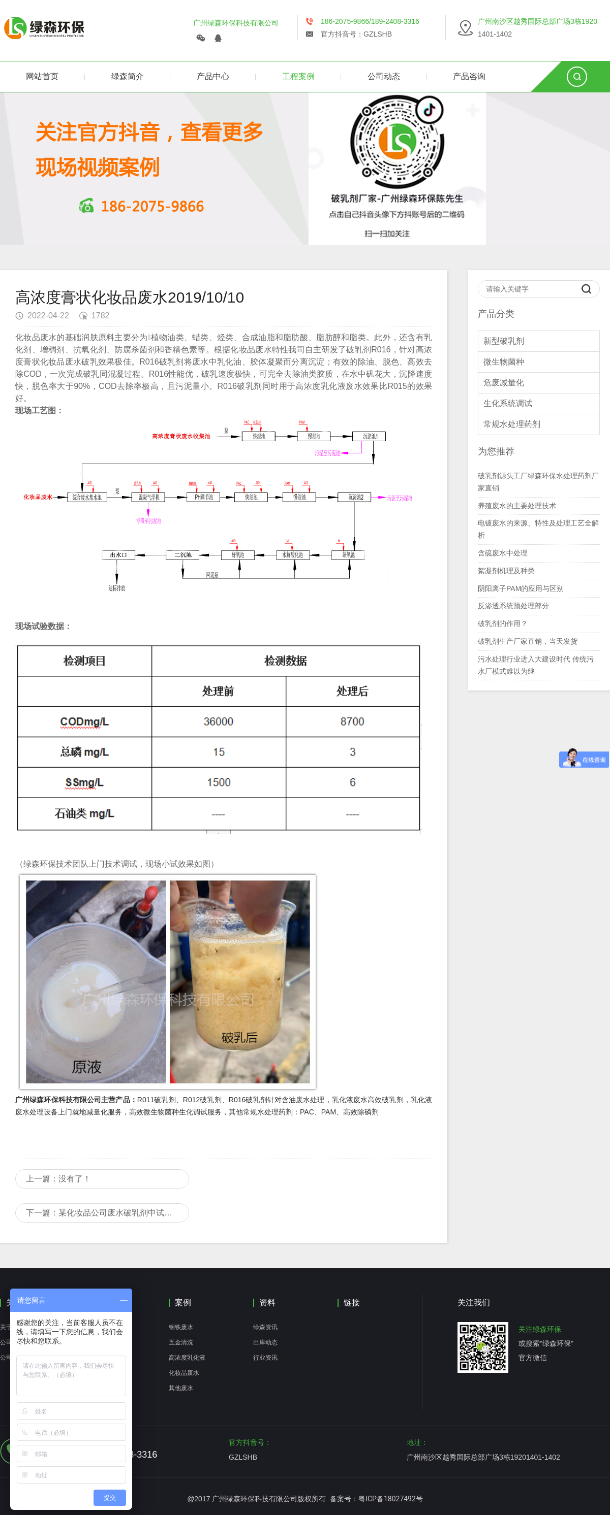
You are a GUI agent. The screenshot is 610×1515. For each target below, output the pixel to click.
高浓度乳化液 (187, 1357)
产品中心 (213, 76)
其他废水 (181, 1388)
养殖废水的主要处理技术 (517, 506)
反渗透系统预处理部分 (513, 606)
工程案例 (298, 76)
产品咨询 (469, 76)
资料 (267, 1303)
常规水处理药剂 (511, 424)
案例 (183, 1303)
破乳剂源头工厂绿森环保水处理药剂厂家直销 (538, 482)
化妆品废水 (184, 1372)
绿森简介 (127, 76)
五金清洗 (181, 1342)
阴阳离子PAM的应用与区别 (521, 588)
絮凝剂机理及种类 (506, 571)
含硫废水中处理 (503, 553)
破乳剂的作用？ (503, 623)
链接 (352, 1303)
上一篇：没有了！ (58, 1178)
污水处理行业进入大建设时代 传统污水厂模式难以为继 (536, 665)
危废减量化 (503, 382)
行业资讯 (265, 1357)
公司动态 (384, 76)
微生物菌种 (503, 361)
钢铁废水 (181, 1327)
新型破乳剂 (503, 341)
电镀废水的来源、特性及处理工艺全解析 (538, 529)
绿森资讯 (265, 1327)
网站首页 (42, 76)
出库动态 (265, 1342)
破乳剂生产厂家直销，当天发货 (527, 641)
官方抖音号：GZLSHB (356, 34)
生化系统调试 (507, 403)
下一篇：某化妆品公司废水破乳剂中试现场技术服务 (107, 1212)
